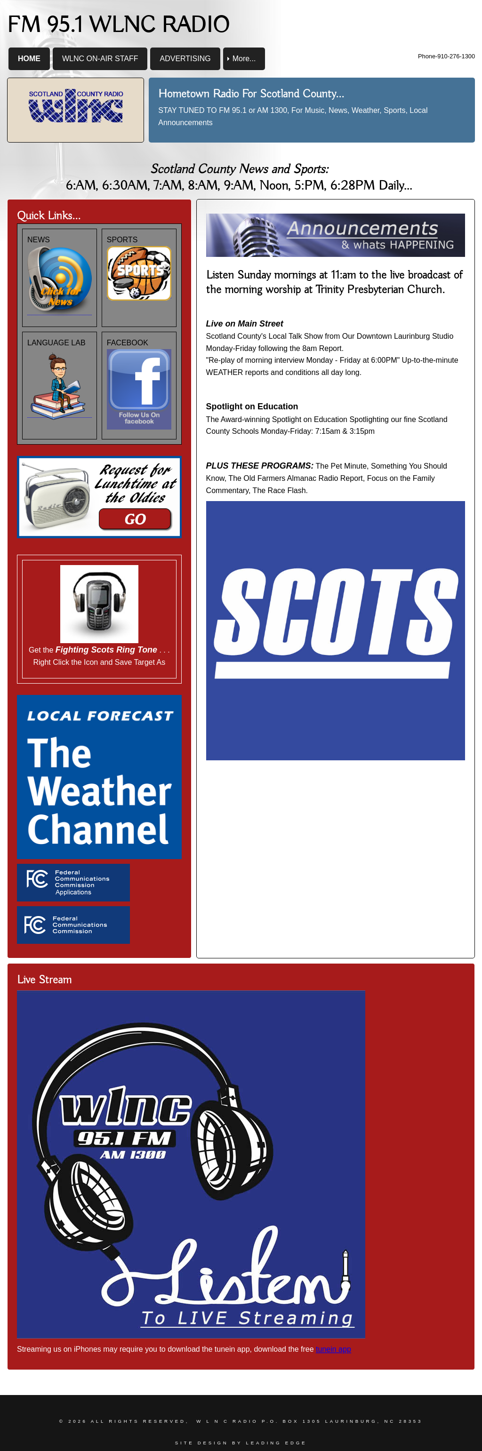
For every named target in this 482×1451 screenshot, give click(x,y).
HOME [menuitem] (29, 59)
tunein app (333, 1349)
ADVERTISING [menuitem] (185, 59)
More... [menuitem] (244, 59)
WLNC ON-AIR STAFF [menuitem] (100, 59)
